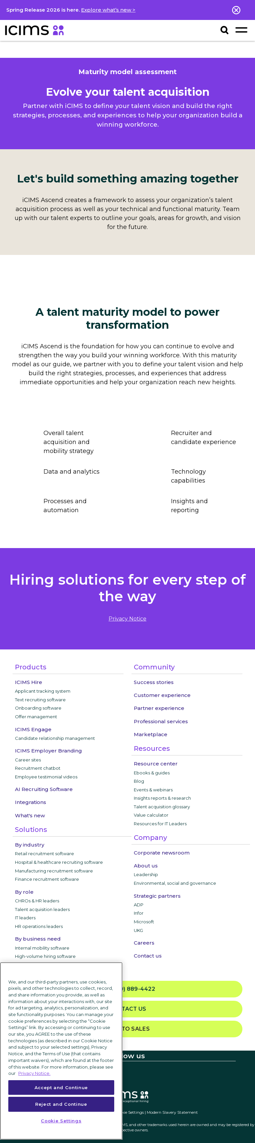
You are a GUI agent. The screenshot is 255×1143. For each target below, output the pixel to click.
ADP (138, 904)
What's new (30, 815)
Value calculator (151, 815)
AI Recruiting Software (44, 789)
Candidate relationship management (55, 738)
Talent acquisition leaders (42, 909)
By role (24, 892)
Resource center (156, 763)
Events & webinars (153, 789)
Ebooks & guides (152, 772)
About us (146, 865)
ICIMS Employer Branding (48, 750)
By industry (29, 845)
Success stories (154, 682)
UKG (138, 930)
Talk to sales (127, 1029)
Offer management (36, 716)
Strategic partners (157, 896)
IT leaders (25, 917)
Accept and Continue (61, 1087)
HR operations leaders (39, 926)
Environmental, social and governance (175, 883)
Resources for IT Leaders (160, 823)
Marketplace (150, 734)
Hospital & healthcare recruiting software (59, 862)
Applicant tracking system (42, 691)
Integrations (30, 802)
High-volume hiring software (45, 956)
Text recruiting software (40, 699)
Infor (138, 913)
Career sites (28, 759)
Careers (144, 943)
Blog (139, 781)
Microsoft (144, 921)
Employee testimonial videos (46, 776)
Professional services (161, 721)
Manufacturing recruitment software (54, 870)
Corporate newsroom (162, 853)
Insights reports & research (162, 798)
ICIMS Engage (33, 729)
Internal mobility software (42, 948)
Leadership (146, 874)
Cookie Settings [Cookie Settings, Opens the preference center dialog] (61, 1120)
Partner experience (159, 708)
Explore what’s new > (108, 10)
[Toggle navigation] (241, 30)
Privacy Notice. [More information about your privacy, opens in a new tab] (34, 1073)
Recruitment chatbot (37, 768)
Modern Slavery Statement (172, 1112)
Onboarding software (38, 708)
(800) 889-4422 (127, 989)
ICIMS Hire (28, 682)
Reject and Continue (61, 1104)
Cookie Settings (129, 1112)
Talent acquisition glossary (162, 806)
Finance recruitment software (47, 879)
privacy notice (127, 619)
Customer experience (162, 695)
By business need (38, 939)
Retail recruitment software (44, 853)
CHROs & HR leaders (37, 900)
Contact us (148, 956)
